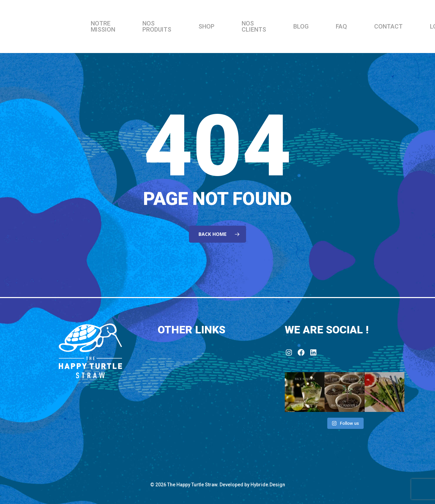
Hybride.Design (267, 484)
